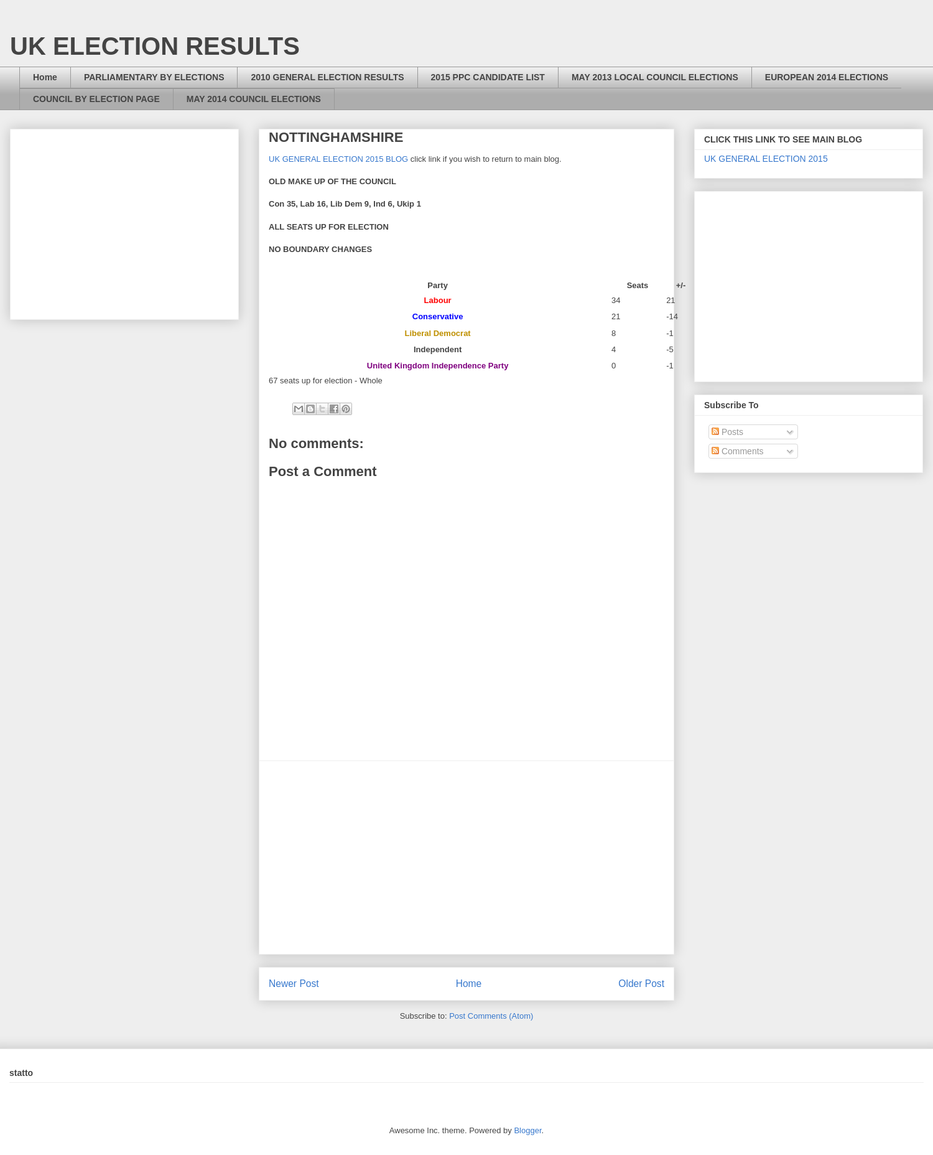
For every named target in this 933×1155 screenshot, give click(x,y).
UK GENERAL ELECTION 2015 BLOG (338, 159)
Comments (738, 451)
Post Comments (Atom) (491, 1016)
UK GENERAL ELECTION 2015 (766, 159)
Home (45, 77)
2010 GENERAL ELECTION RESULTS (327, 77)
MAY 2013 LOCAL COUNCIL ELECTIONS (655, 77)
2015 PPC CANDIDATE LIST (488, 77)
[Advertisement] (466, 857)
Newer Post (294, 983)
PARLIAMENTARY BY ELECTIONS (154, 77)
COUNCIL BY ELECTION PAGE (96, 99)
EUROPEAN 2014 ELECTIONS (826, 77)
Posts (727, 432)
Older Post (641, 983)
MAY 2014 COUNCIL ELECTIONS (254, 99)
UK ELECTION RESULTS (155, 46)
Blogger (527, 1130)
